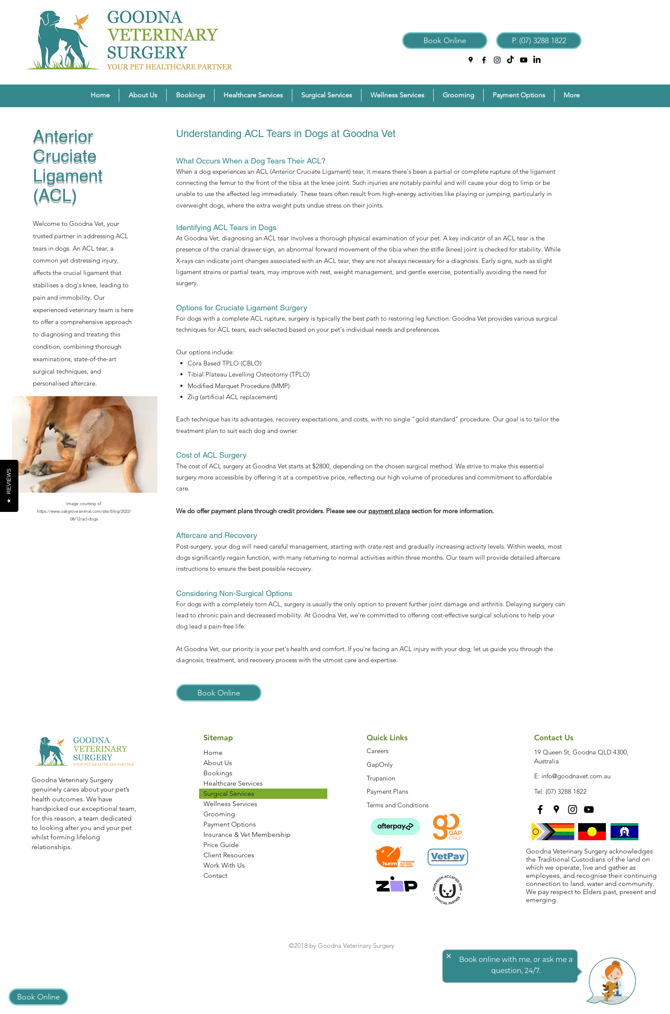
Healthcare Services (233, 783)
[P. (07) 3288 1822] (539, 40)
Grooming (219, 814)
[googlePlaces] (470, 60)
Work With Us (224, 865)
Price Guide (221, 845)
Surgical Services (228, 793)
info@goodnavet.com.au (576, 776)
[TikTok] (510, 60)
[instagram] (497, 60)
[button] (142, 95)
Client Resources (228, 855)
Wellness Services (230, 804)
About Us (217, 763)
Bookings (217, 773)
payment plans (389, 511)
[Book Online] (445, 40)
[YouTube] (523, 60)
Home (213, 752)
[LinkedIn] (536, 60)
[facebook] (483, 60)
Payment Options (229, 824)
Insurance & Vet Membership (247, 834)
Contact (215, 875)
